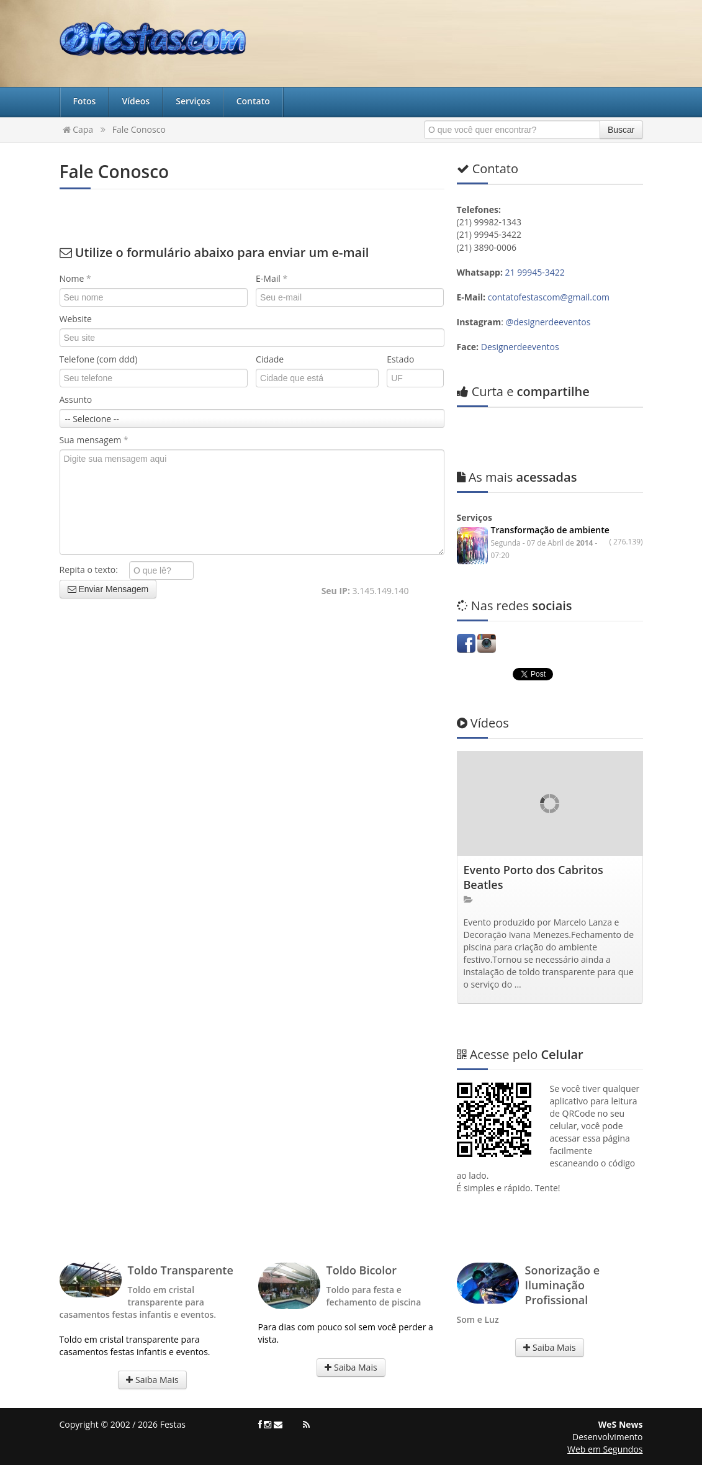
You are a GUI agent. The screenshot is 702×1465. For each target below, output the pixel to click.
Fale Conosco (139, 129)
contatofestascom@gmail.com (549, 297)
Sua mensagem (94, 440)
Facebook (466, 643)
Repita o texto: (93, 569)
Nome (75, 278)
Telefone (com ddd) (99, 359)
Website (76, 319)
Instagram (486, 643)
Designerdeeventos (520, 347)
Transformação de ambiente (550, 530)
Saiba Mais (152, 1380)
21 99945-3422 (536, 272)
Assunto (76, 399)
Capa (78, 129)
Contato (253, 101)
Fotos (84, 101)
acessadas (517, 477)
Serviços (193, 101)
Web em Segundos (604, 1449)
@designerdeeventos (548, 322)
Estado (400, 359)
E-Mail (271, 278)
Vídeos (136, 101)
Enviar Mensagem (108, 589)
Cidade (270, 359)
